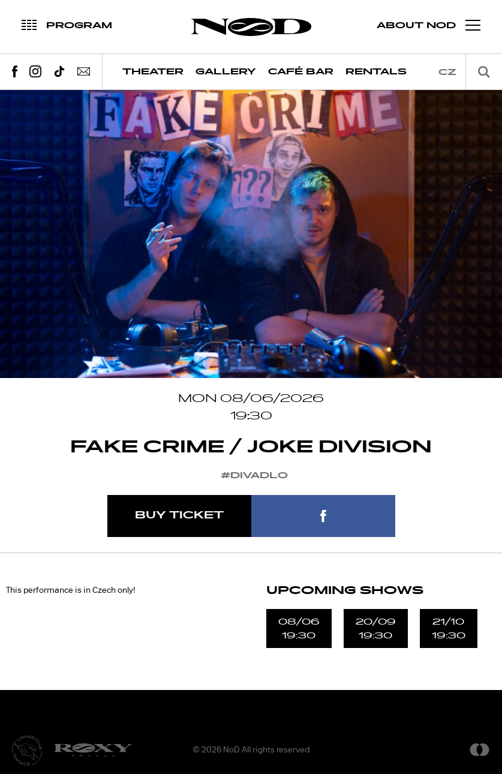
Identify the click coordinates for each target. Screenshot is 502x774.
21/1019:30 (448, 628)
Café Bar (300, 71)
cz (447, 72)
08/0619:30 (299, 628)
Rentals (376, 71)
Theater (153, 71)
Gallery (226, 71)
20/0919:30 (376, 628)
